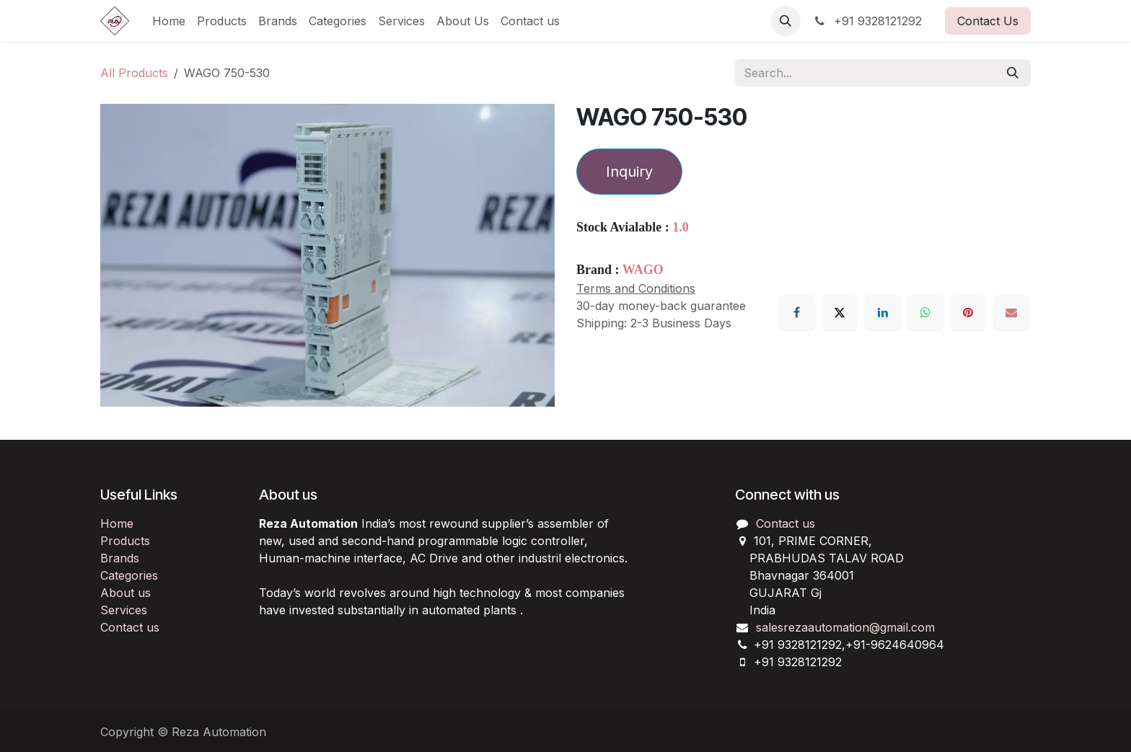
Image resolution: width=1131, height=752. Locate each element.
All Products (134, 73)
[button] (785, 21)
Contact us (129, 627)
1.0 (680, 227)
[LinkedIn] (883, 312)
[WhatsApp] (925, 312)
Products (125, 541)
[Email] (1011, 312)
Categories (129, 575)
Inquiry (629, 171)
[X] (839, 312)
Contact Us (987, 21)
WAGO (643, 269)
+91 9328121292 (867, 21)
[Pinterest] (968, 312)
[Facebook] (797, 312)
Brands (119, 558)
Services (123, 610)
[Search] (1013, 73)
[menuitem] (168, 20)
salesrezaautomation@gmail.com (845, 627)
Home (116, 523)
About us (125, 592)
